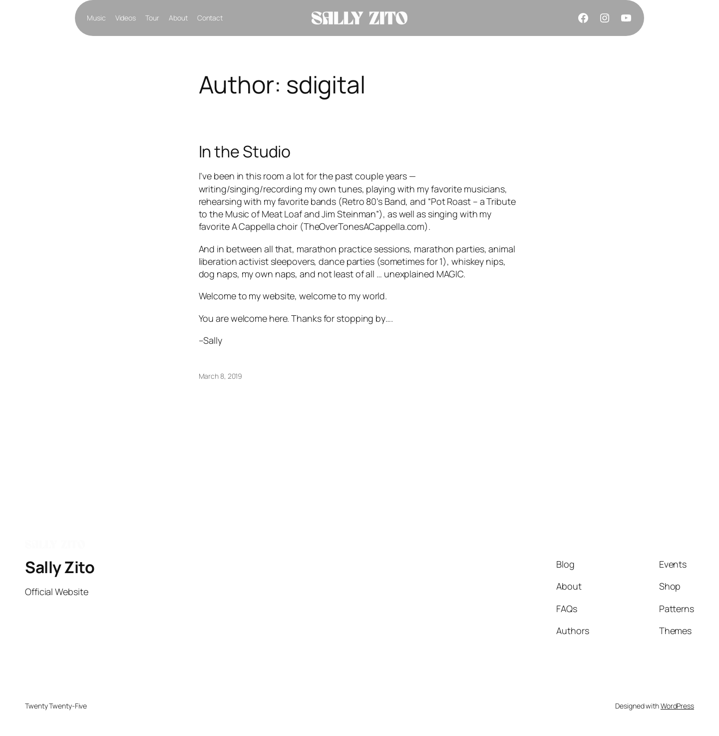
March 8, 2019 (221, 376)
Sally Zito (59, 567)
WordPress (677, 706)
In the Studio (245, 151)
